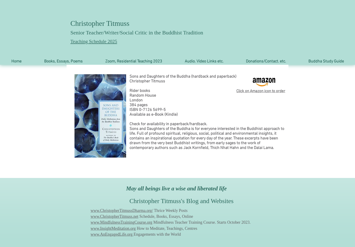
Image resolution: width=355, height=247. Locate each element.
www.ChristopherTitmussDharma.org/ (122, 210)
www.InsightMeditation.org (113, 228)
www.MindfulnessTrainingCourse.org (121, 222)
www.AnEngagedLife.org (112, 234)
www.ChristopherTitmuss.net (114, 216)
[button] (63, 61)
